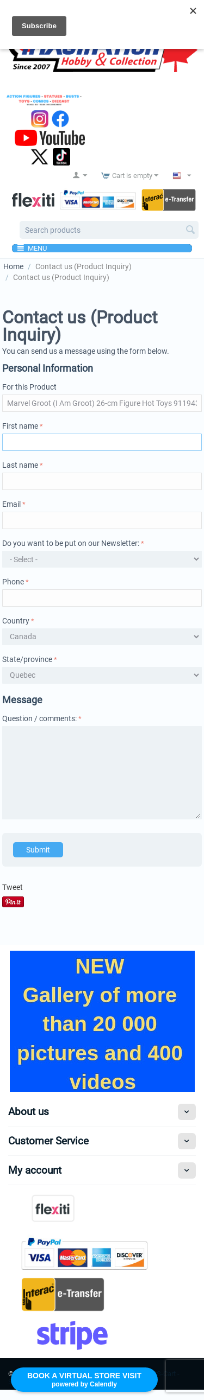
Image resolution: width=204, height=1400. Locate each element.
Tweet (12, 887)
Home (13, 266)
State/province (27, 659)
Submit (38, 849)
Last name (20, 465)
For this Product (29, 387)
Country (15, 620)
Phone (13, 581)
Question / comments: (39, 718)
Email (11, 504)
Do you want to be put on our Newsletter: (70, 543)
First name (20, 426)
